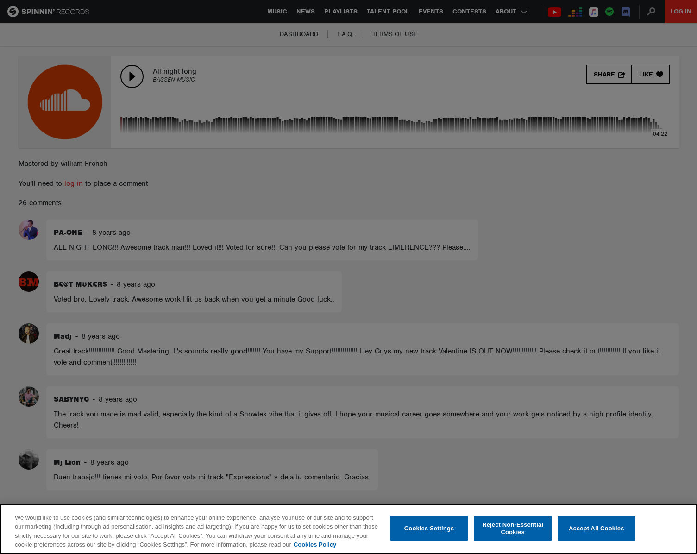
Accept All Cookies (596, 528)
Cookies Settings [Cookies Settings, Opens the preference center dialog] (429, 528)
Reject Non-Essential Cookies (512, 528)
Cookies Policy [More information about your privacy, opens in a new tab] (315, 544)
